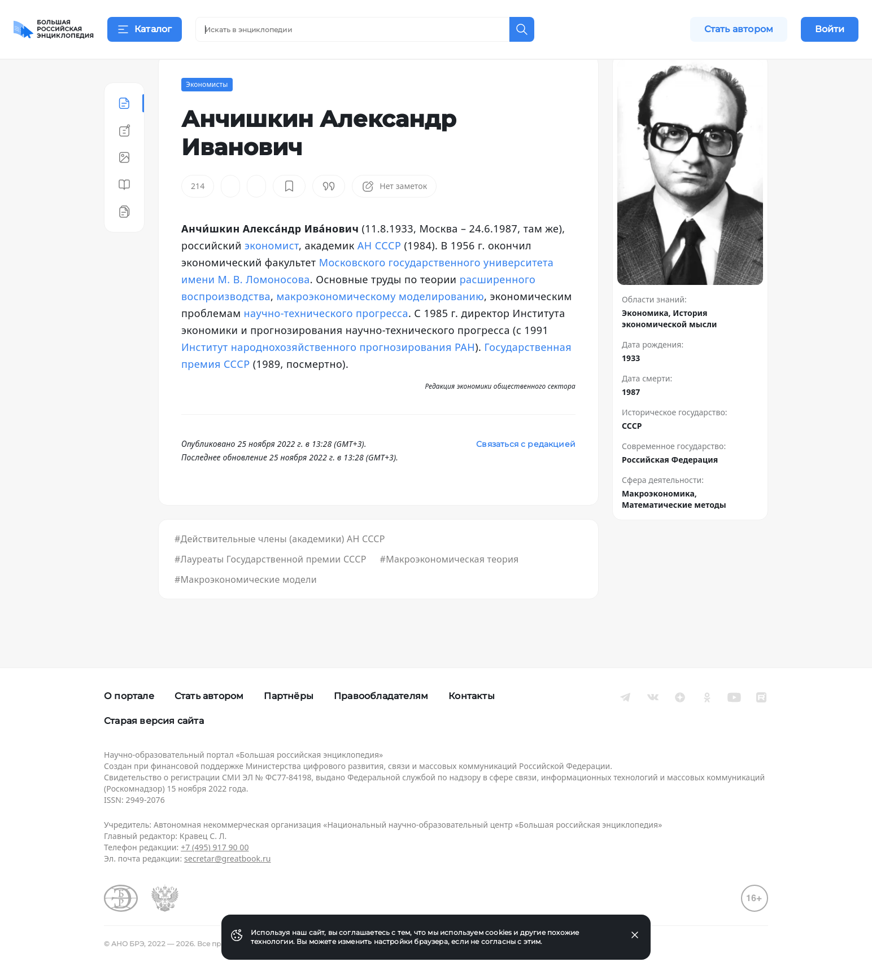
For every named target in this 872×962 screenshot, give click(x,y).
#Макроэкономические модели (246, 607)
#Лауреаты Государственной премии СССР (271, 587)
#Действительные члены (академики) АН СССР (280, 566)
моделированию (441, 324)
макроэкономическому (335, 324)
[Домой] (54, 29)
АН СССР (379, 273)
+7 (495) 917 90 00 (214, 847)
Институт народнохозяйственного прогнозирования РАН (328, 374)
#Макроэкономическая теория (449, 587)
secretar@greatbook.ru (227, 858)
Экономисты (207, 112)
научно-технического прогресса (326, 341)
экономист (272, 273)
